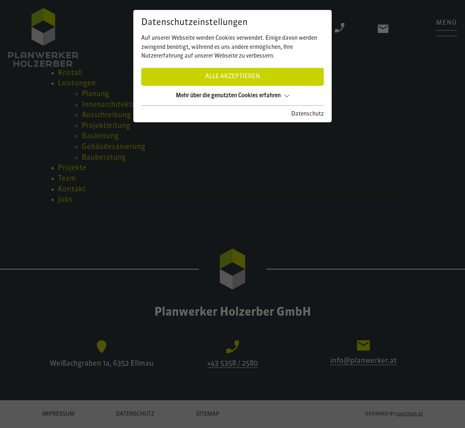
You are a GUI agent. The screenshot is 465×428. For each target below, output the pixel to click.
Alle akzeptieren (232, 76)
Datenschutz (307, 114)
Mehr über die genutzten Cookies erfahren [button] (232, 95)
